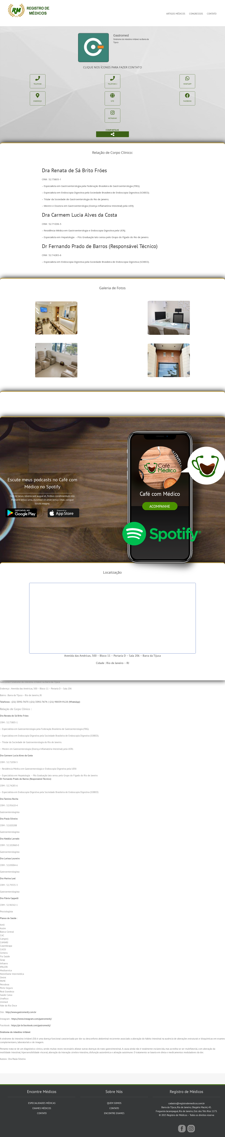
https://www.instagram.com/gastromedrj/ (31, 1018)
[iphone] (161, 425)
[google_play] (21, 509)
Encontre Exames (114, 1113)
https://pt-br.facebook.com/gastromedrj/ (31, 1025)
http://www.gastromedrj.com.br (21, 1012)
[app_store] (63, 509)
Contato (42, 1113)
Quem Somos (114, 1103)
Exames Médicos (41, 1108)
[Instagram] (191, 1128)
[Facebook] (182, 1128)
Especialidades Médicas (41, 1103)
